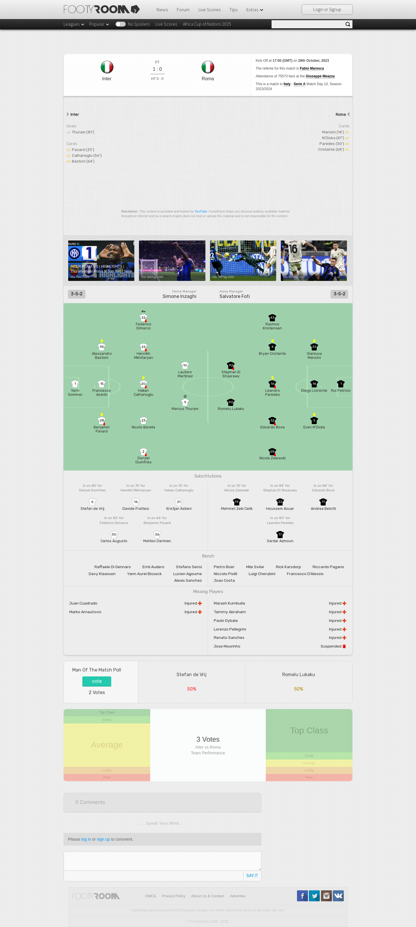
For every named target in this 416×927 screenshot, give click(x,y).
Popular (99, 24)
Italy (287, 84)
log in (86, 839)
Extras (255, 9)
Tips (233, 9)
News (162, 9)
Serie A (299, 84)
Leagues (74, 24)
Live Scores (209, 9)
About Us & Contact (207, 896)
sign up (103, 839)
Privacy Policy (173, 896)
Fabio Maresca (312, 68)
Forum (183, 9)
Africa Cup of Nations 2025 (207, 24)
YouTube (200, 211)
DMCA (150, 896)
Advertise (238, 896)
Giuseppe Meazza (320, 76)
